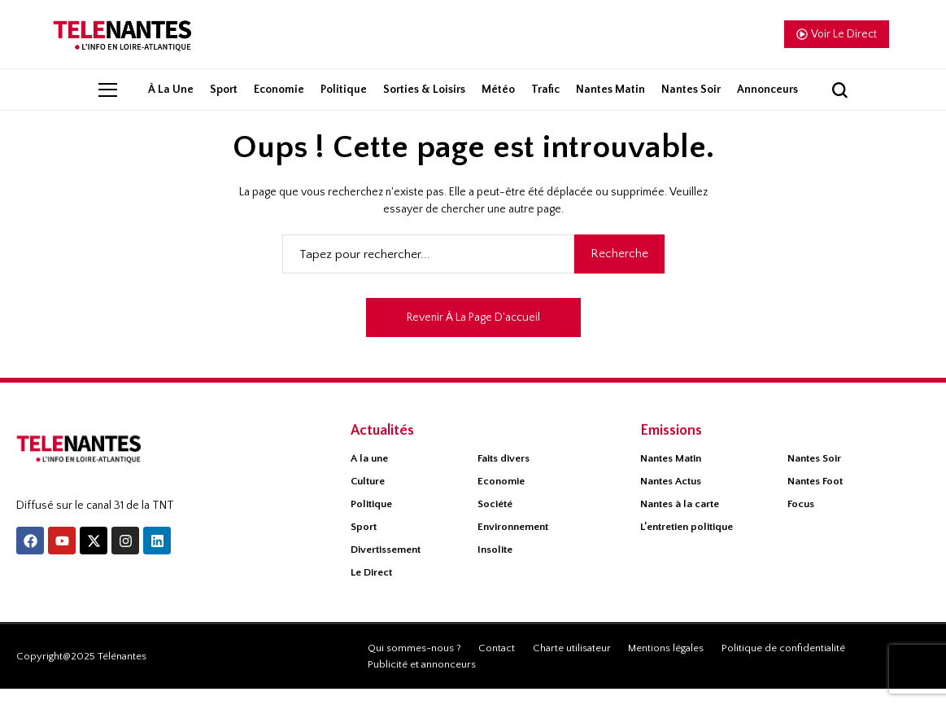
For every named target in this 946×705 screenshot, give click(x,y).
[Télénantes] (102, 470)
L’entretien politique (686, 543)
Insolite (494, 565)
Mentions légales (666, 664)
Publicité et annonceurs (422, 680)
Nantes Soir (814, 474)
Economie (501, 497)
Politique (371, 520)
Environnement (512, 543)
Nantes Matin (670, 474)
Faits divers (503, 474)
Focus (800, 520)
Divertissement (386, 565)
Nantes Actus (670, 497)
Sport (364, 543)
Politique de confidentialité (783, 664)
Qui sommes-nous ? (414, 664)
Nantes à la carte (679, 520)
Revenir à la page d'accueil (473, 333)
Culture (368, 497)
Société (494, 520)
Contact (496, 664)
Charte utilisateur (572, 664)
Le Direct (371, 588)
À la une (369, 474)
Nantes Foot (815, 497)
